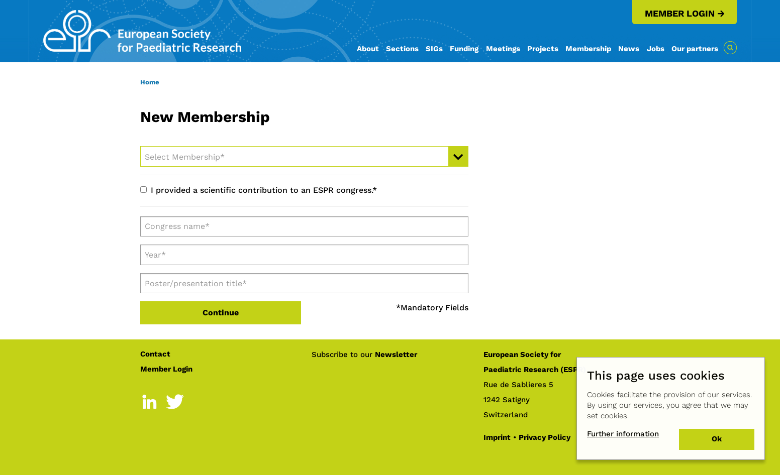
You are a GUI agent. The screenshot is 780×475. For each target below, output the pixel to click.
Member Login (680, 13)
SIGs (434, 48)
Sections (402, 48)
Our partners (694, 48)
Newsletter (396, 354)
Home (149, 82)
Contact (155, 354)
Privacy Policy (544, 437)
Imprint (497, 437)
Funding (464, 48)
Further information (623, 433)
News (628, 48)
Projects (542, 48)
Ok (717, 438)
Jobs (655, 48)
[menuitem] (368, 54)
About (368, 48)
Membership (588, 48)
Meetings (503, 48)
